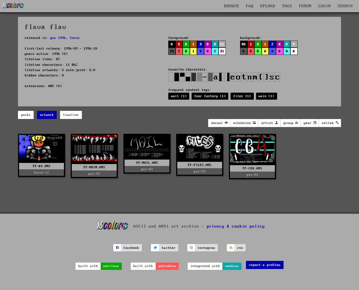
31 (222, 51)
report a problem (264, 265)
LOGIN (324, 6)
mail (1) (179, 96)
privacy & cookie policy (236, 226)
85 (244, 44)
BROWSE (231, 6)
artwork (47, 115)
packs (26, 115)
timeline (71, 115)
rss (240, 248)
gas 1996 (58, 38)
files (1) (242, 96)
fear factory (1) (210, 96)
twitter (169, 248)
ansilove (111, 266)
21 (222, 44)
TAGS (287, 6)
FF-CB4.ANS (252, 168)
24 (172, 51)
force (75, 38)
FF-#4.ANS (41, 166)
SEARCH (345, 6)
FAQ (250, 6)
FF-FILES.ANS (199, 165)
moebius (232, 266)
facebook (131, 248)
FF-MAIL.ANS (147, 163)
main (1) (266, 96)
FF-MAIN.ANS (94, 167)
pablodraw (167, 266)
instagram (206, 248)
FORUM (305, 6)
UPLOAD (267, 6)
